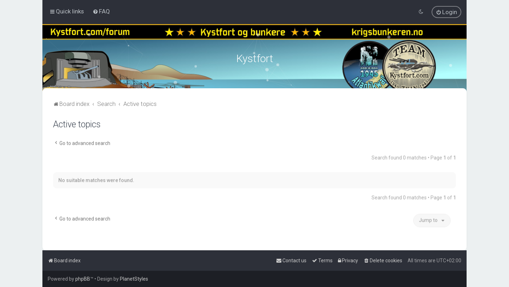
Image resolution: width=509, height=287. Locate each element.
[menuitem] (101, 11)
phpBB (82, 279)
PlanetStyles (134, 279)
